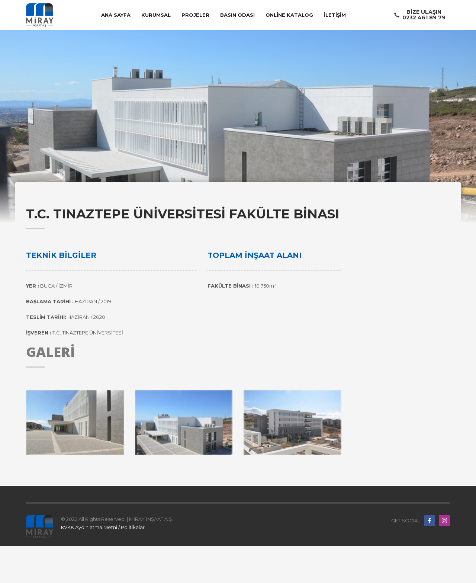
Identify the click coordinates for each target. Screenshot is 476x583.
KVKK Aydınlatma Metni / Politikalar (103, 527)
